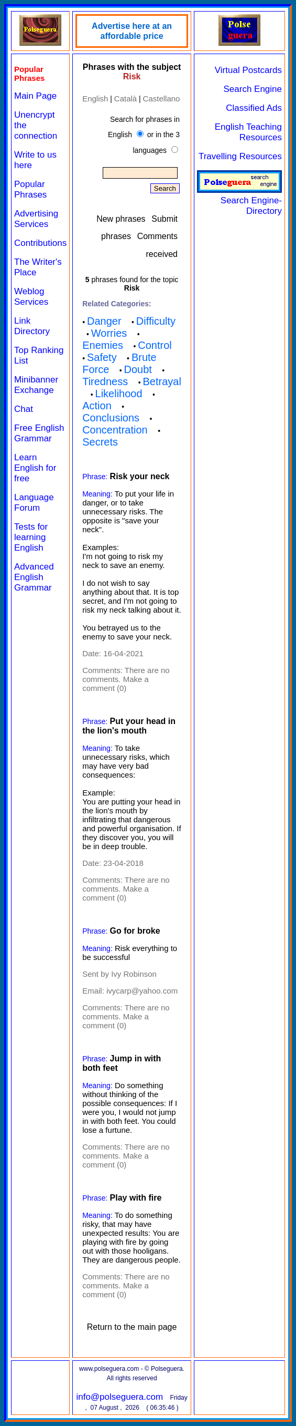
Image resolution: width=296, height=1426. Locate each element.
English (95, 98)
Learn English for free (35, 467)
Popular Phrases (30, 189)
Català (125, 98)
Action (97, 405)
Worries (109, 333)
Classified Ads (254, 108)
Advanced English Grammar (34, 577)
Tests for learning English (31, 537)
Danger (104, 321)
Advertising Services (36, 219)
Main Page (35, 96)
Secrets (100, 442)
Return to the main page (132, 1326)
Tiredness (105, 381)
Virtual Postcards (248, 70)
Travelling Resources (240, 156)
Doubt (138, 369)
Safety (102, 357)
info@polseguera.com (119, 1397)
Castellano (161, 98)
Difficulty (156, 321)
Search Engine (252, 89)
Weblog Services (31, 296)
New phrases (120, 218)
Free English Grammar (39, 433)
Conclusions (110, 417)
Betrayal (162, 381)
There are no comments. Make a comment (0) (125, 679)
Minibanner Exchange (36, 385)
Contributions (40, 243)
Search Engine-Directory (239, 200)
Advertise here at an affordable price (132, 31)
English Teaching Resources (248, 132)
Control (154, 345)
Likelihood (118, 393)
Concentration (115, 430)
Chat (23, 409)
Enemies (102, 345)
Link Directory (32, 326)
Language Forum (34, 502)
